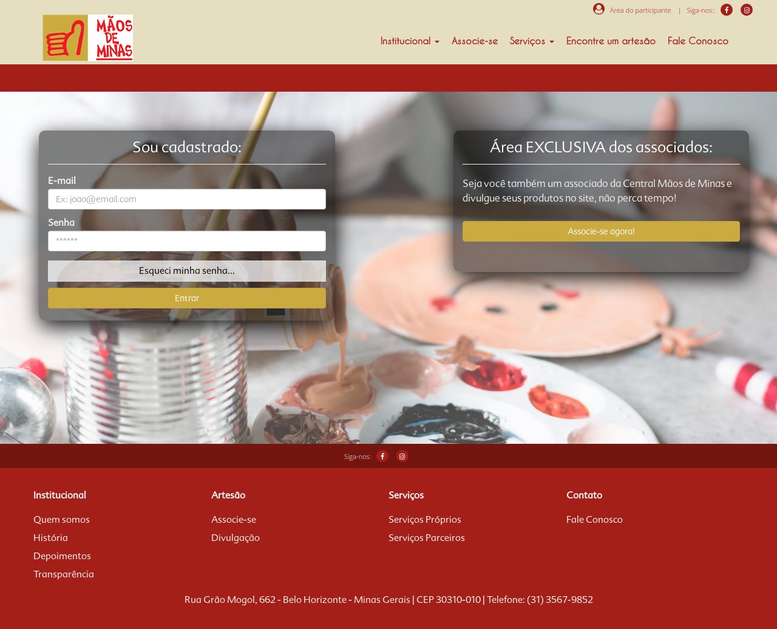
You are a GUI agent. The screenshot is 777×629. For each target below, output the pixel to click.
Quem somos (61, 519)
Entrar (187, 298)
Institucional (410, 40)
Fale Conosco (698, 40)
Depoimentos (62, 556)
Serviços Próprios (424, 519)
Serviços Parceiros (426, 537)
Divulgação (235, 537)
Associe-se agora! (601, 231)
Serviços (532, 40)
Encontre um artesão (611, 40)
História (50, 537)
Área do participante (632, 10)
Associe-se (475, 40)
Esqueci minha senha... (187, 270)
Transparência (63, 574)
